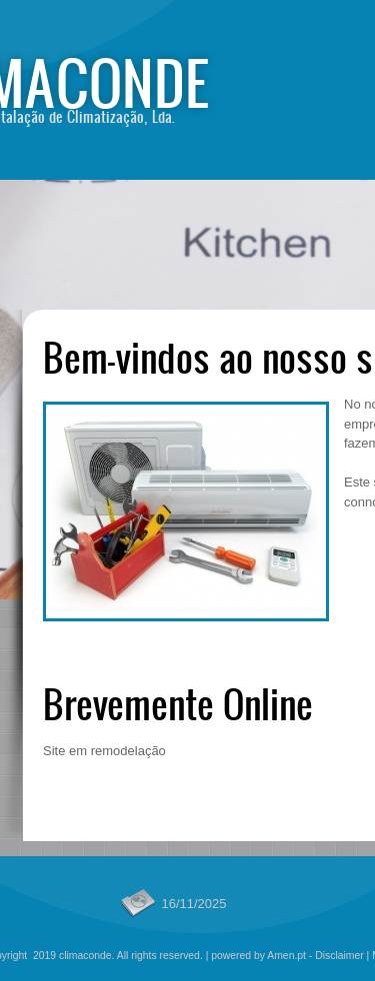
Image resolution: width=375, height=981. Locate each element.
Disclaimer (339, 955)
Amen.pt (286, 955)
